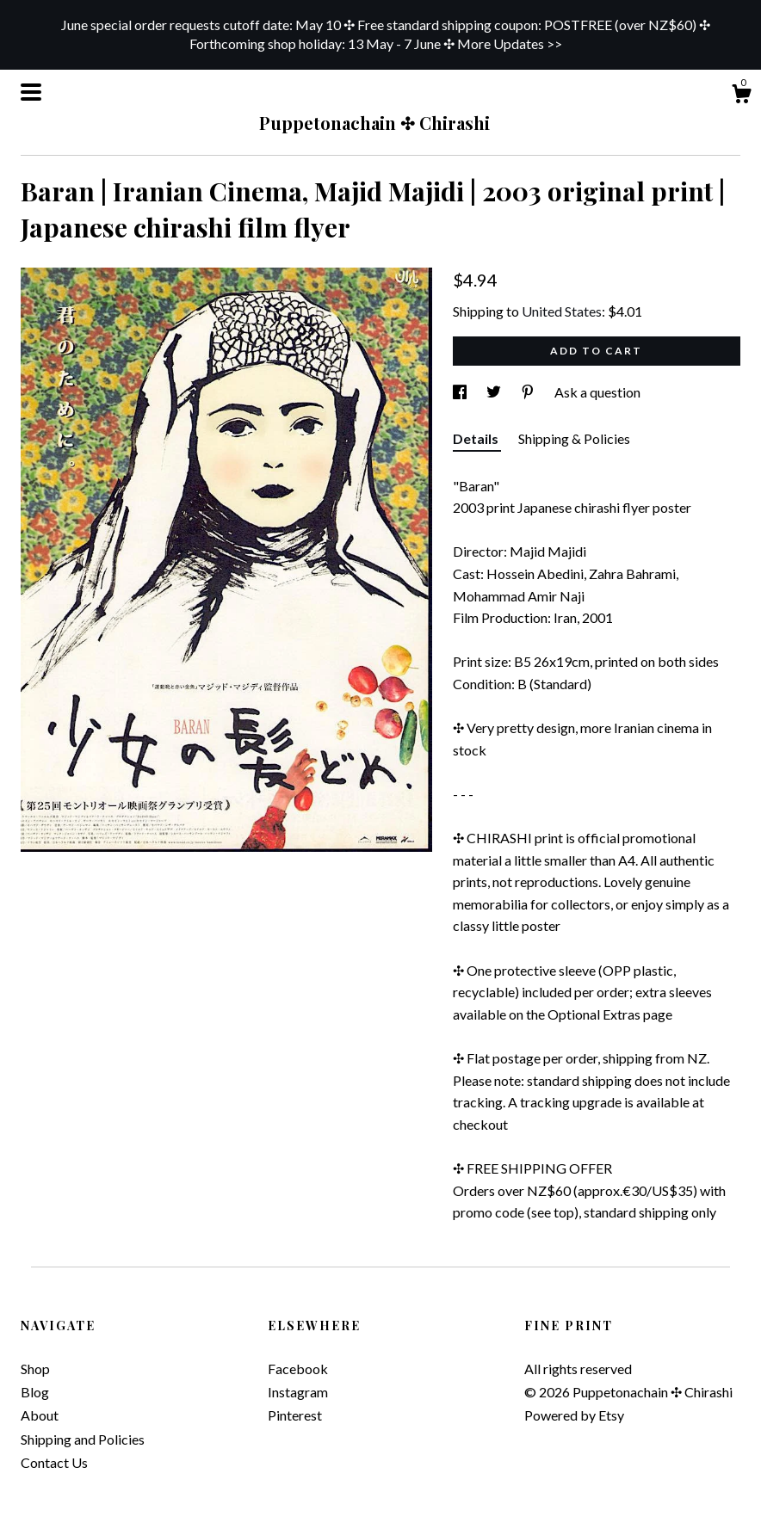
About (40, 1415)
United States (562, 311)
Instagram (298, 1392)
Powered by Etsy (574, 1415)
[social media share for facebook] (461, 392)
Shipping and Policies (83, 1439)
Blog (35, 1392)
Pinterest (295, 1415)
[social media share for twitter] (495, 392)
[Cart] (741, 96)
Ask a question (597, 392)
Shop (35, 1368)
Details (477, 438)
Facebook (298, 1368)
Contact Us (54, 1462)
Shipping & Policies (574, 438)
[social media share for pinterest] (529, 392)
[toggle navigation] (31, 92)
